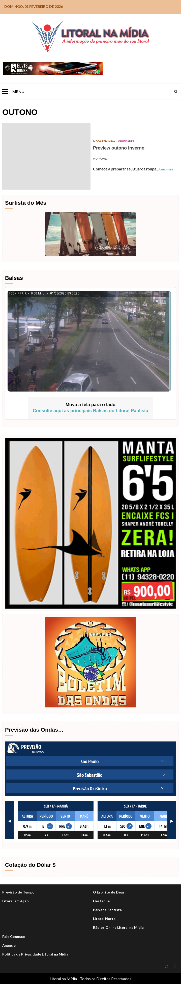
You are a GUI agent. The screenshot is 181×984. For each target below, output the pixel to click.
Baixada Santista (107, 910)
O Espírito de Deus (109, 892)
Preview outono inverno (46, 156)
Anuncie (9, 945)
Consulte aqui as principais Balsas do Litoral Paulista (90, 410)
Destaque (101, 901)
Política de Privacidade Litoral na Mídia (35, 954)
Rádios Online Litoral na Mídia (118, 927)
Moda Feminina (104, 141)
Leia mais (166, 169)
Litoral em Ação (15, 901)
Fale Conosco (13, 936)
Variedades (126, 141)
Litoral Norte (104, 918)
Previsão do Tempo (18, 892)
